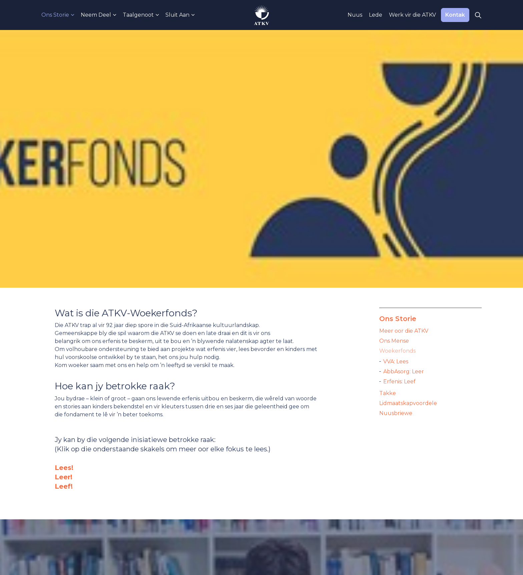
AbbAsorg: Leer (403, 371)
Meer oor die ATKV (403, 331)
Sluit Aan (177, 15)
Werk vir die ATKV (412, 15)
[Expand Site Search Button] (478, 15)
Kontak (455, 15)
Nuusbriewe (395, 413)
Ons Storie (55, 15)
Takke (387, 393)
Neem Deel (96, 15)
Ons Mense (394, 341)
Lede (375, 15)
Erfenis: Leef (399, 381)
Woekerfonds (397, 351)
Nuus (355, 15)
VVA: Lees (395, 361)
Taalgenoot (138, 15)
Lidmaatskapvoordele (408, 403)
